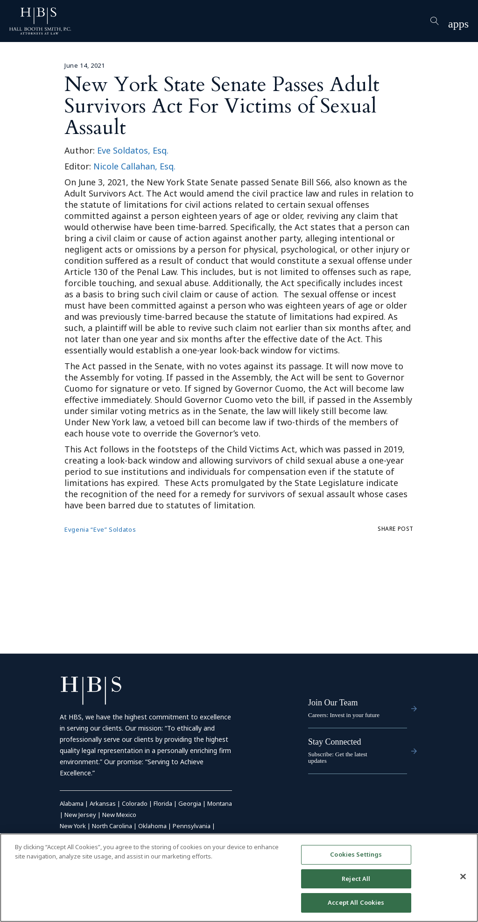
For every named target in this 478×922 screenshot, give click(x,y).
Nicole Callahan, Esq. (134, 166)
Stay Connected (334, 741)
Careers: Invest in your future (344, 714)
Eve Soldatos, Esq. (133, 150)
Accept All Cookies (356, 902)
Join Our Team (333, 702)
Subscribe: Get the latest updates (337, 757)
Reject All (356, 878)
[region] (239, 877)
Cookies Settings (356, 854)
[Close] (463, 876)
